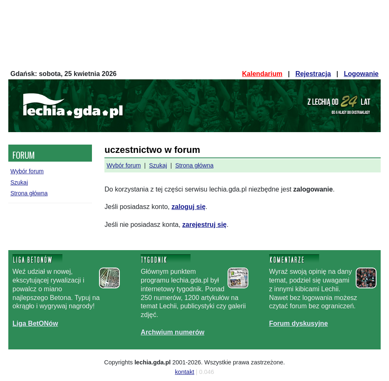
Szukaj (19, 182)
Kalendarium (262, 73)
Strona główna (29, 193)
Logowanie (361, 73)
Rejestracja (313, 73)
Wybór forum (27, 171)
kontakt (184, 372)
